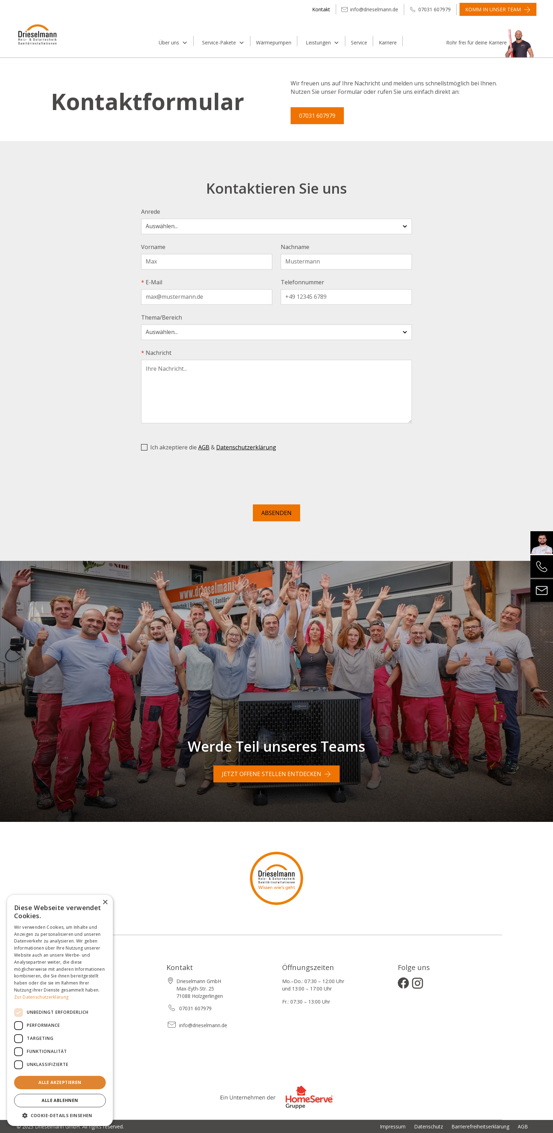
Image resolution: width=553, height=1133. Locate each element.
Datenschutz (428, 1126)
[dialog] (60, 1010)
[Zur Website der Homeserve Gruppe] (276, 1100)
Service (359, 42)
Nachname (295, 247)
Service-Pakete (219, 42)
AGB (203, 447)
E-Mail (151, 282)
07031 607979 (317, 116)
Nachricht (156, 353)
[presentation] (194, 479)
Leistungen (318, 42)
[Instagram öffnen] (417, 983)
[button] (172, 41)
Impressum (393, 1126)
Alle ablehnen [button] (60, 1100)
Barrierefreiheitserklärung (480, 1126)
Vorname (153, 247)
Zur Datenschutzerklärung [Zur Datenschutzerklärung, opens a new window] (41, 997)
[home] (81, 40)
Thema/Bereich (161, 317)
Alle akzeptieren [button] (59, 1082)
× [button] (105, 902)
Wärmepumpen (273, 42)
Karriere (388, 42)
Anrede (150, 212)
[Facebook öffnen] (403, 983)
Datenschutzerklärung (246, 447)
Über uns (169, 42)
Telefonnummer (302, 282)
